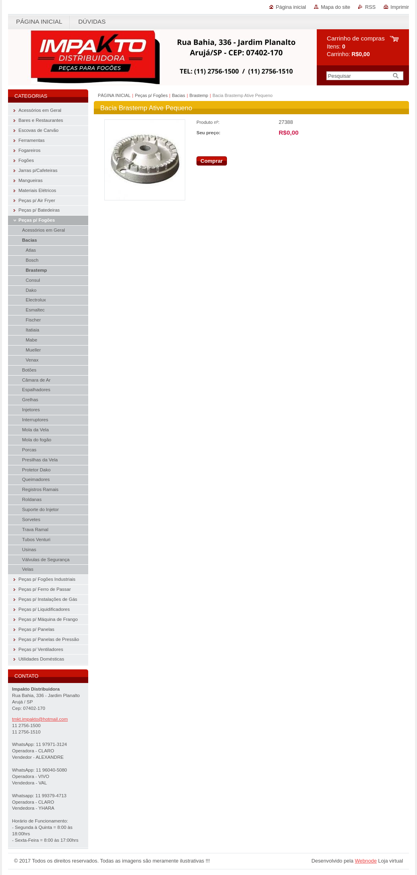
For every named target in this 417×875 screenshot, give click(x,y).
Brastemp (199, 95)
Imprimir (400, 7)
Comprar (211, 161)
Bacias (178, 95)
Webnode (366, 861)
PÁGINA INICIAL (114, 95)
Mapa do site (335, 7)
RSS (370, 7)
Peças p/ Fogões (151, 95)
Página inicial (291, 7)
